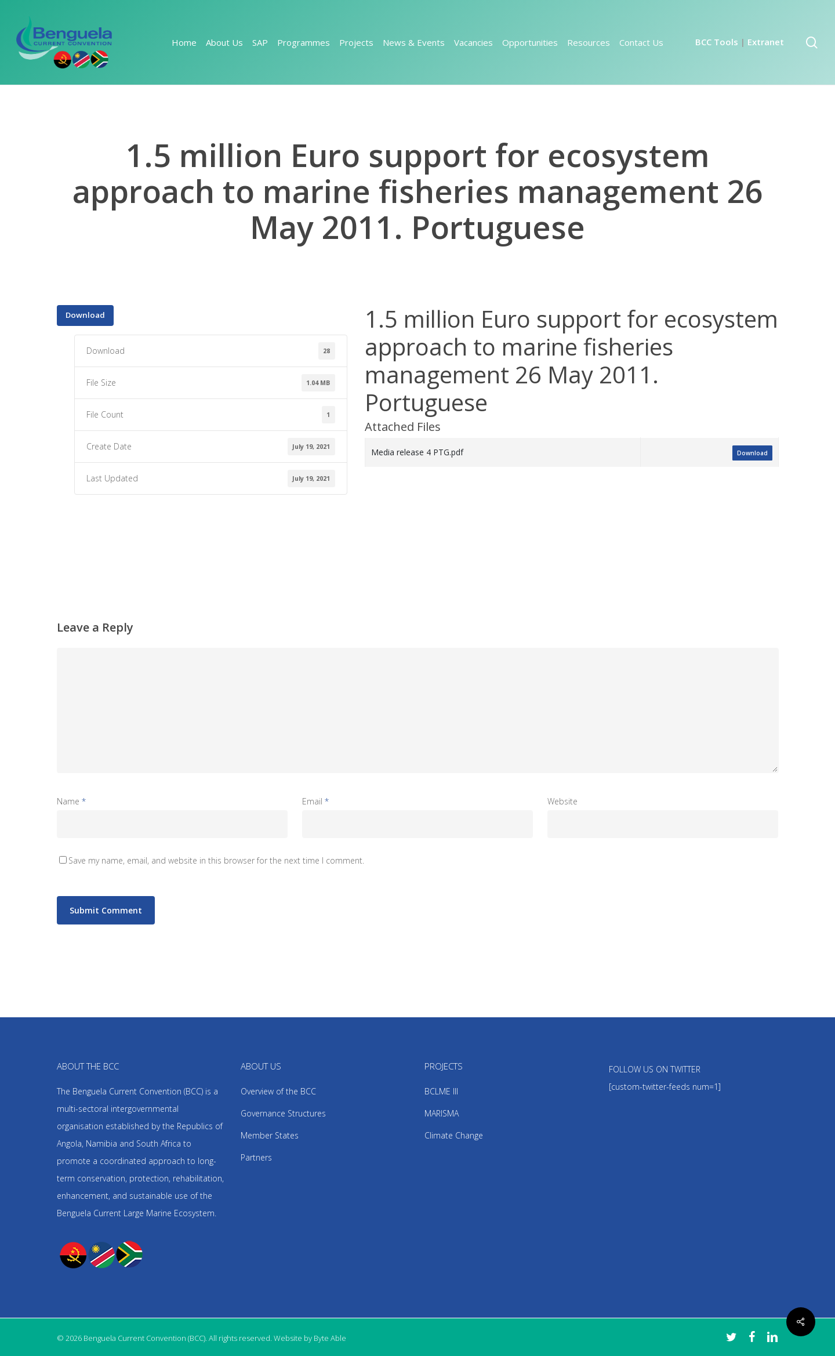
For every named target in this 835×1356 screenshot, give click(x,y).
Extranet (765, 42)
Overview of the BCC (278, 1091)
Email (315, 801)
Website (562, 801)
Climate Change (453, 1135)
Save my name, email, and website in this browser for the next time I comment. (216, 860)
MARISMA (441, 1113)
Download (85, 315)
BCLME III (441, 1091)
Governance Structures (283, 1113)
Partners (256, 1157)
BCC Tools (716, 42)
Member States (270, 1135)
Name (71, 801)
